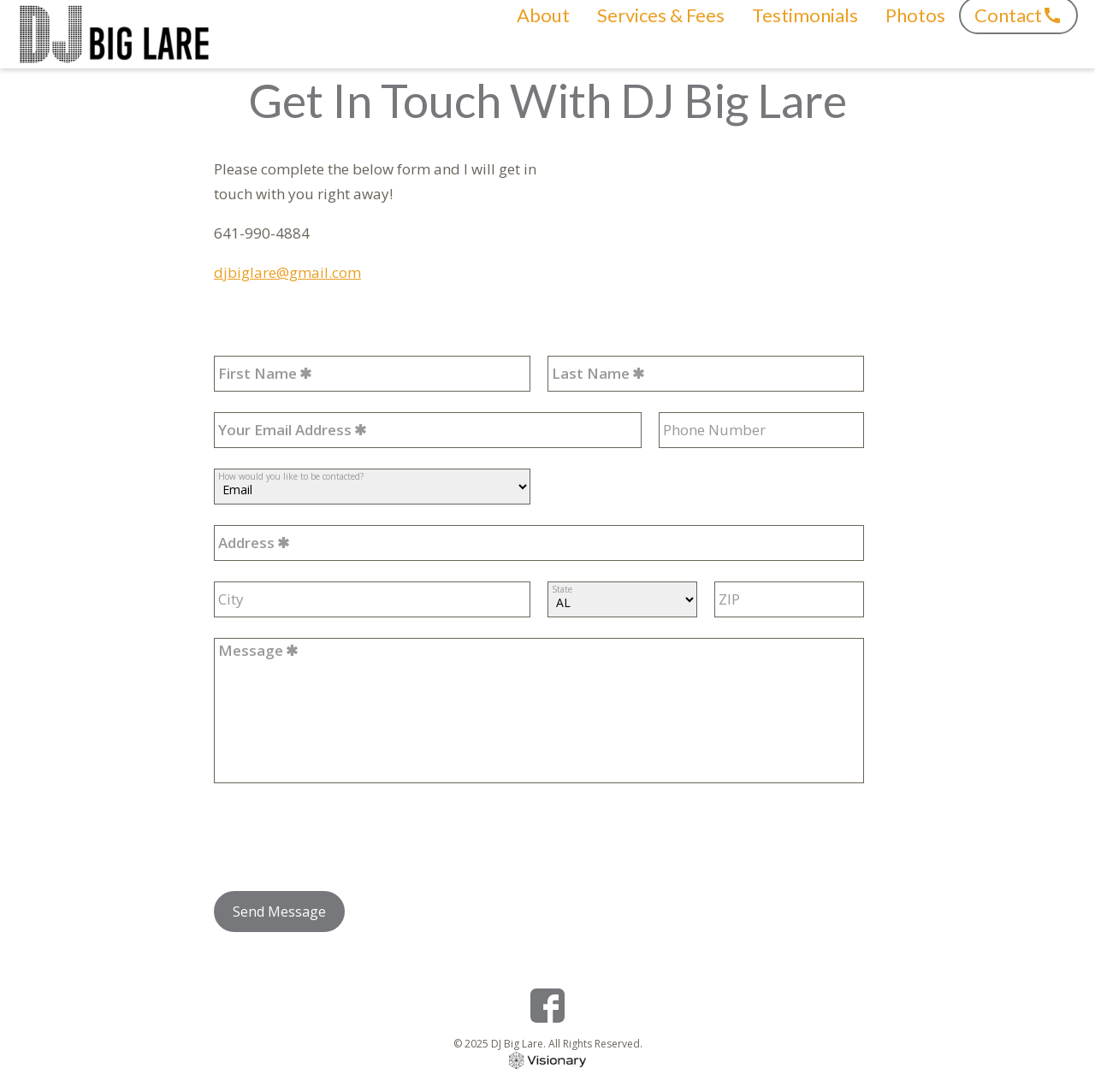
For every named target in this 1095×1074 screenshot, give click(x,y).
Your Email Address (285, 430)
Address (246, 542)
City (231, 599)
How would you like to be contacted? (291, 475)
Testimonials (805, 33)
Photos (915, 33)
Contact (1008, 33)
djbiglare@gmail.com (287, 272)
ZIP (729, 599)
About (543, 33)
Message (250, 650)
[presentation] (344, 837)
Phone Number (714, 430)
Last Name (591, 373)
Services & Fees (661, 33)
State (562, 588)
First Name (257, 373)
